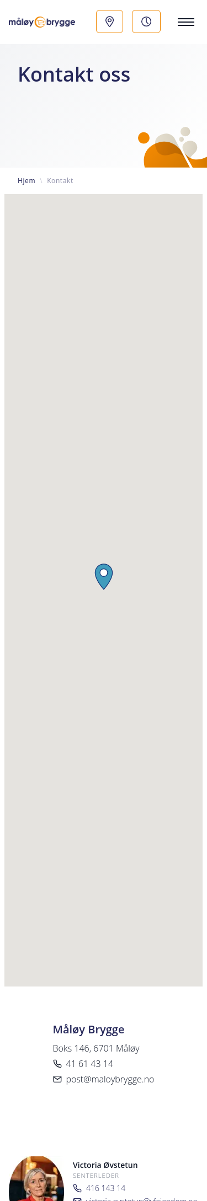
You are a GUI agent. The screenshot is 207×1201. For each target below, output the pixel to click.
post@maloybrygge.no (104, 1079)
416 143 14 (99, 1188)
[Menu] (184, 22)
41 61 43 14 (83, 1063)
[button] (104, 577)
